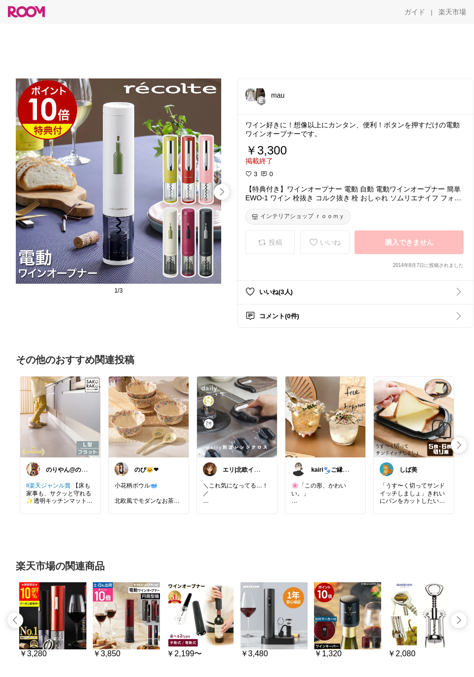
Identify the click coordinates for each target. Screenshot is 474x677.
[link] (60, 416)
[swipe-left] (15, 620)
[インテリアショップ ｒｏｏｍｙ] (298, 217)
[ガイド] (414, 11)
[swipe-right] (222, 192)
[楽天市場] (452, 11)
